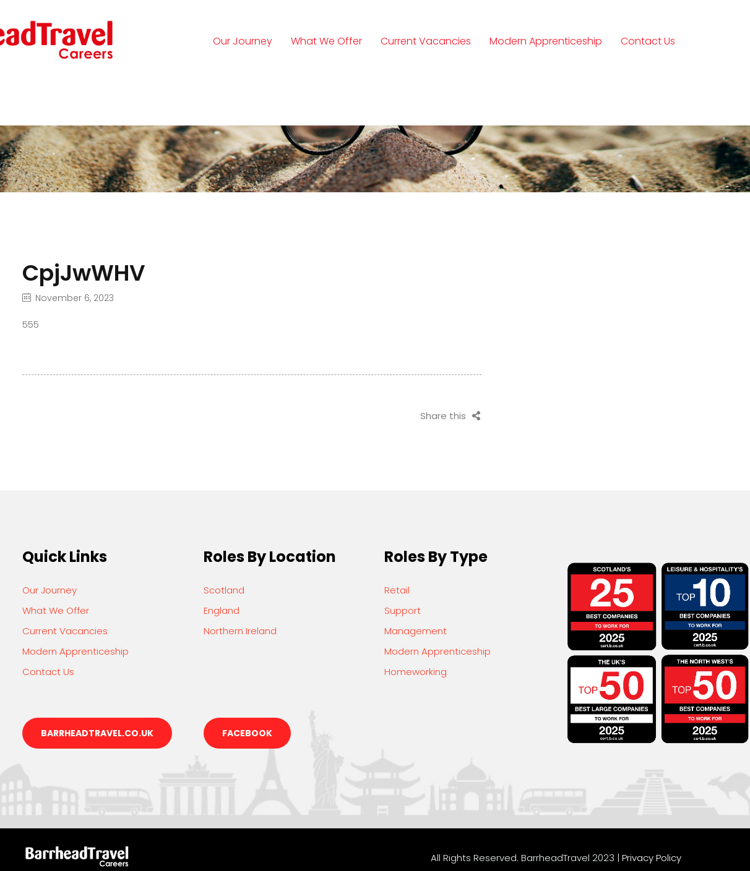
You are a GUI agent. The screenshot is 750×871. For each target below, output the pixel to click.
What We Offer (326, 41)
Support (402, 610)
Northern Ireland (240, 630)
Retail (397, 590)
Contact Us (648, 41)
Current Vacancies (426, 41)
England (221, 610)
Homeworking (415, 671)
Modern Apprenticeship (545, 41)
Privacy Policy (651, 857)
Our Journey (242, 41)
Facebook (247, 733)
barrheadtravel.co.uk (97, 733)
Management (415, 630)
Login (238, 98)
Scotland (224, 590)
